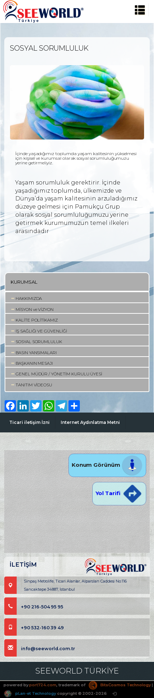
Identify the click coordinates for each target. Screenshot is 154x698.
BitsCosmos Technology (120, 684)
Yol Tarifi (119, 493)
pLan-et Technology (30, 693)
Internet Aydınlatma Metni (90, 422)
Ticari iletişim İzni (29, 422)
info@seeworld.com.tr (39, 648)
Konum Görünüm (107, 464)
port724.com (42, 684)
